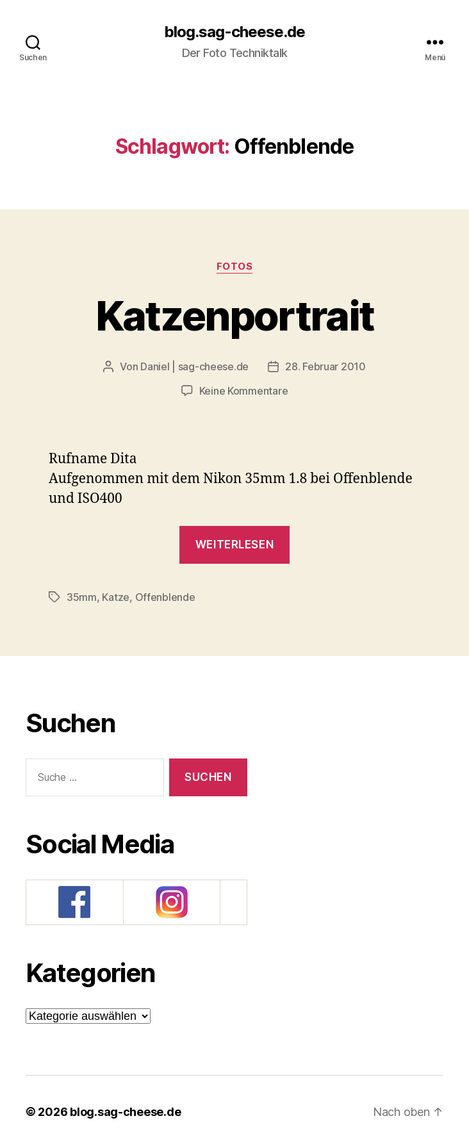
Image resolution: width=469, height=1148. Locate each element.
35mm (82, 597)
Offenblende (165, 597)
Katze (115, 597)
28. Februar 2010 (325, 366)
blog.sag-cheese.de (234, 32)
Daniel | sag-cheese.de (194, 366)
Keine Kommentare (243, 390)
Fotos (235, 266)
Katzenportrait (234, 315)
